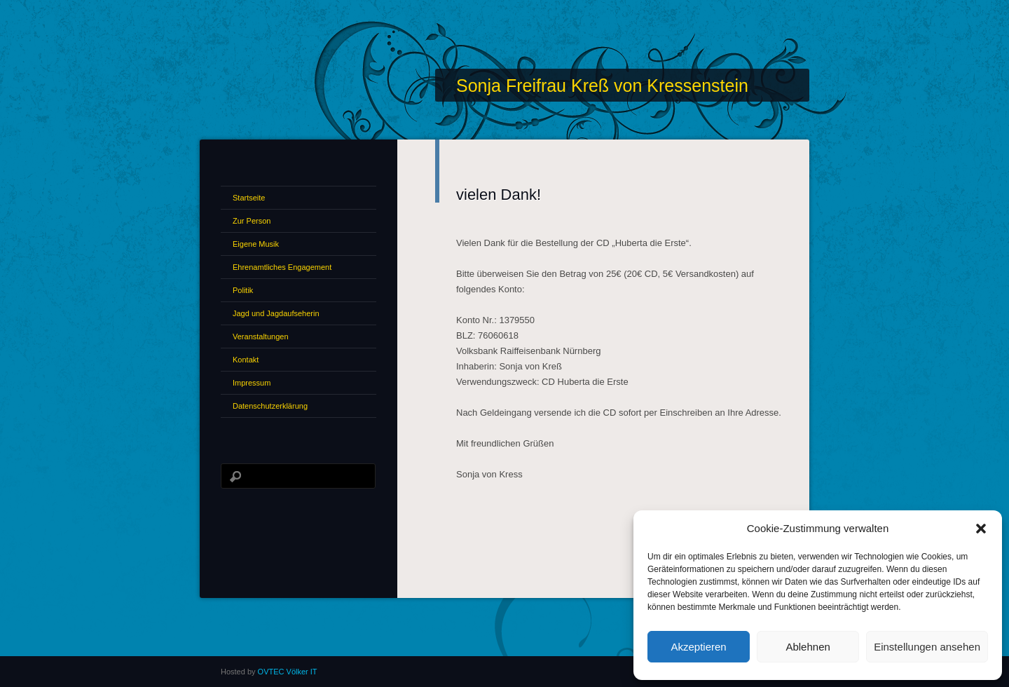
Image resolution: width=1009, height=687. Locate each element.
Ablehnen (807, 647)
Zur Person (251, 221)
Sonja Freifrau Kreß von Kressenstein (602, 85)
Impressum (251, 383)
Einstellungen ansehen (927, 647)
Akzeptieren (698, 647)
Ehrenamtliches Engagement (282, 267)
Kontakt (246, 359)
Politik (243, 290)
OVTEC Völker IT (287, 671)
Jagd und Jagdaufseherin (276, 313)
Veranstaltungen (261, 336)
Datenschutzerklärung (270, 406)
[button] (981, 529)
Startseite (249, 197)
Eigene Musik (256, 244)
